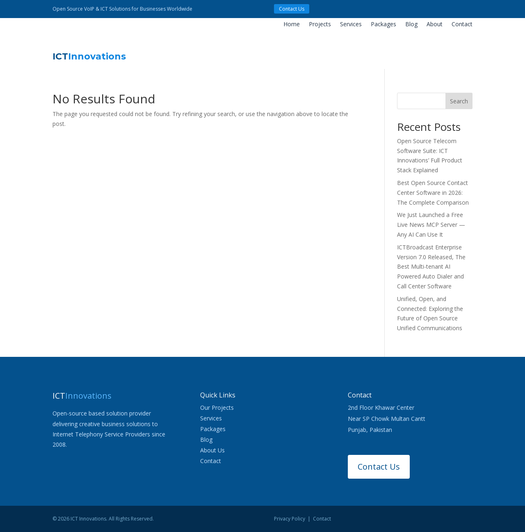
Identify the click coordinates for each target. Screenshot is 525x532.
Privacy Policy (289, 518)
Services (351, 24)
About (435, 24)
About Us (212, 450)
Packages (383, 24)
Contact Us (291, 8)
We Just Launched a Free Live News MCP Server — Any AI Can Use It (431, 224)
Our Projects (217, 407)
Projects (320, 24)
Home (291, 24)
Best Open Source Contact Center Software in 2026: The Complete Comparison (433, 192)
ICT (89, 56)
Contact (462, 24)
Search (459, 101)
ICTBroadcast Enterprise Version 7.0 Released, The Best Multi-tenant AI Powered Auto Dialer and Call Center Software (431, 266)
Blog (411, 24)
